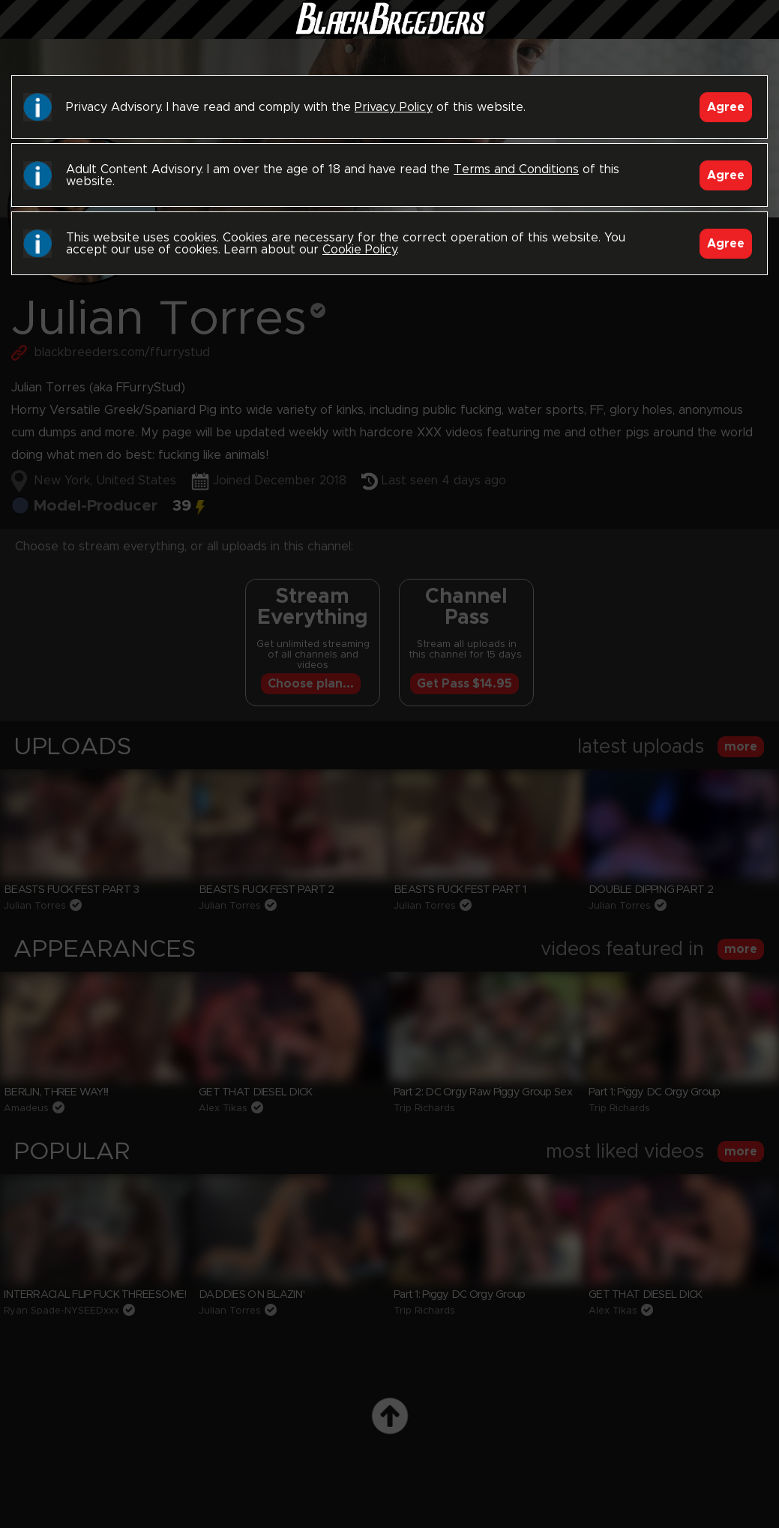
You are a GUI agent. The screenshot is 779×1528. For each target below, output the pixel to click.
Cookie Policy (359, 250)
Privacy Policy (394, 107)
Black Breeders (389, 33)
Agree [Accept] (726, 107)
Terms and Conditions (516, 169)
